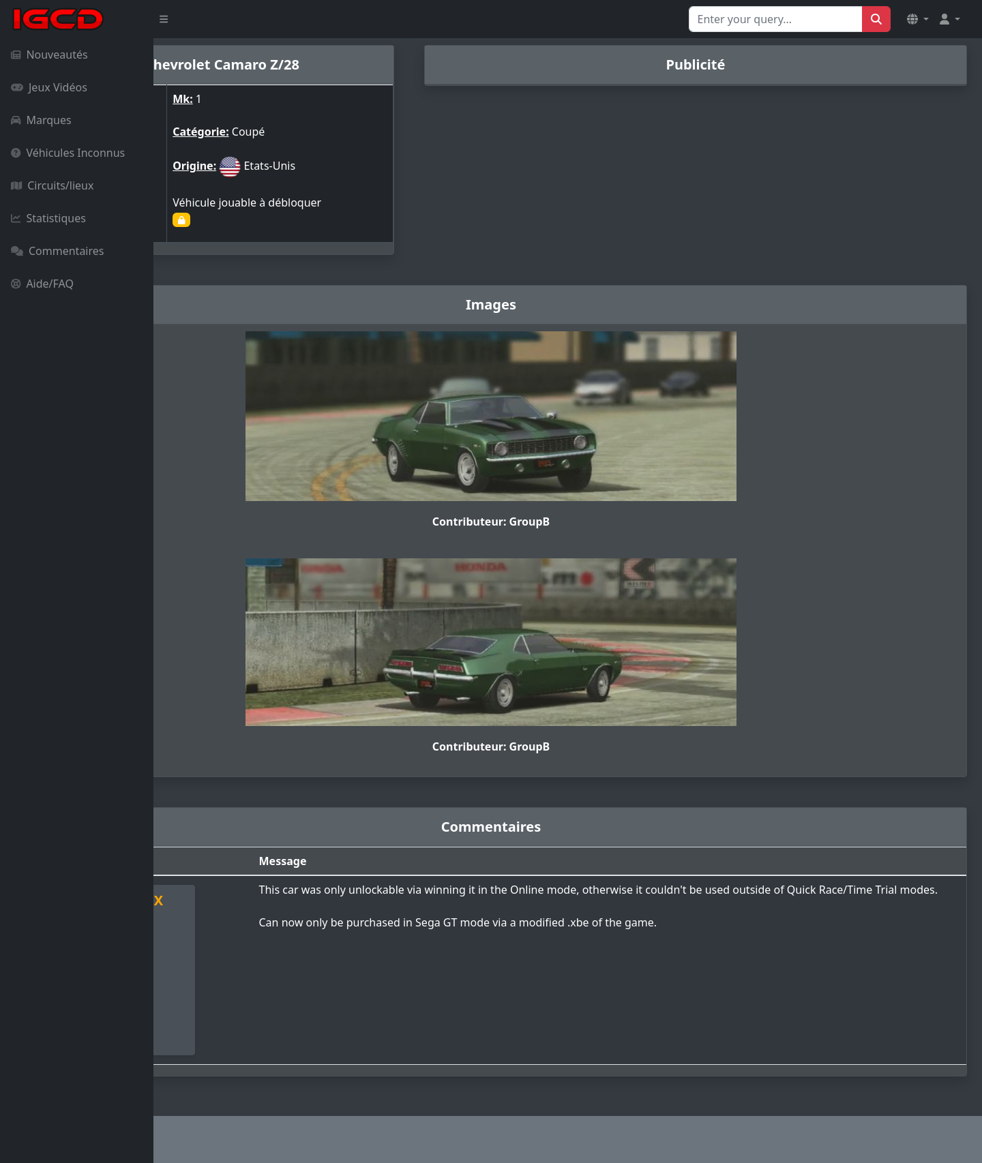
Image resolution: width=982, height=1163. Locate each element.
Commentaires (57, 250)
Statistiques (48, 218)
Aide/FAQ (42, 283)
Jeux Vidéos (49, 87)
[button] (918, 19)
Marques (41, 119)
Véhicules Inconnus (68, 152)
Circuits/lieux (52, 185)
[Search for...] (776, 19)
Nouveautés (49, 54)
